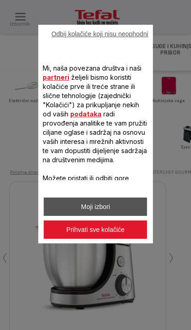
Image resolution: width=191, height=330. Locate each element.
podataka (85, 114)
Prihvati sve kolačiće (96, 229)
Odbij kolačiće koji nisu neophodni (99, 34)
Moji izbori (95, 206)
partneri (56, 77)
